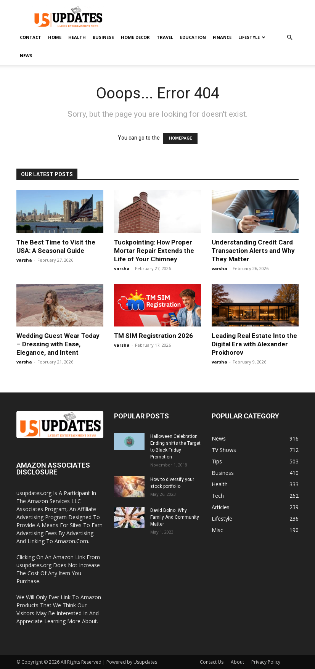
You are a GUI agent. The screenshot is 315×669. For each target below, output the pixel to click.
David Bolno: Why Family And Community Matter (174, 517)
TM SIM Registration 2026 (153, 335)
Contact (30, 37)
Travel (165, 37)
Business (103, 37)
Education (193, 37)
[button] (289, 37)
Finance (222, 37)
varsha (24, 260)
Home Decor (135, 37)
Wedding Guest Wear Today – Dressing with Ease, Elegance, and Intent (58, 344)
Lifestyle (251, 37)
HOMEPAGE (180, 138)
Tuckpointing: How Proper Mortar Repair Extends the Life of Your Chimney (154, 250)
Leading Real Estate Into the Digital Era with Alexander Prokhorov (254, 344)
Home (54, 37)
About (237, 662)
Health (77, 37)
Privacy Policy (265, 662)
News (26, 55)
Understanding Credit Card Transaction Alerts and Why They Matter (253, 250)
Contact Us (211, 662)
